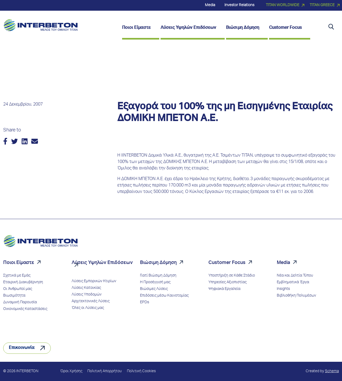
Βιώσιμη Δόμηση (158, 263)
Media (283, 263)
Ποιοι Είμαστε (18, 263)
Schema (332, 371)
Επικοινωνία (21, 348)
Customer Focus (227, 263)
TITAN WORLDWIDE (282, 5)
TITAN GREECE (322, 5)
